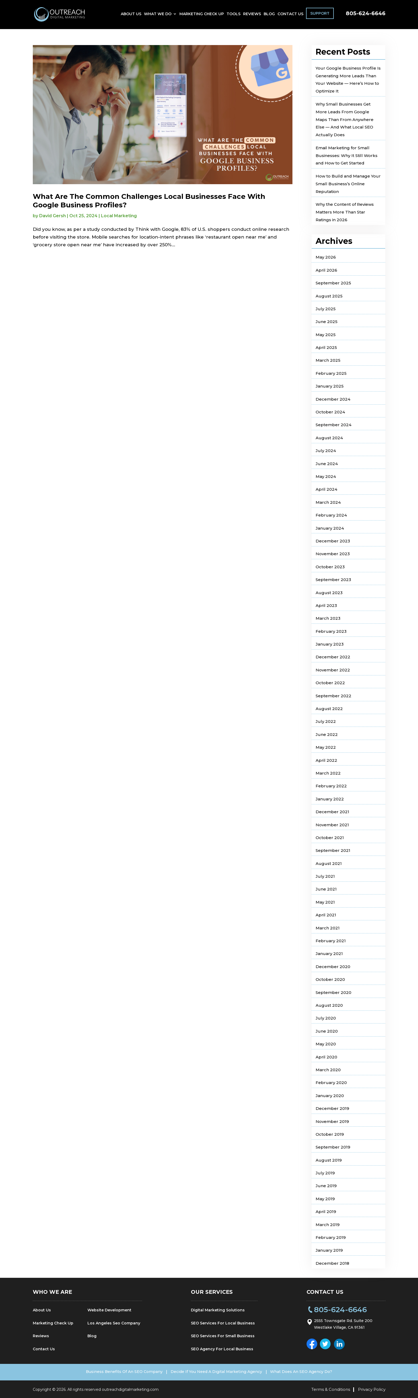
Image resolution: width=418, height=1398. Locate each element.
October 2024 (330, 411)
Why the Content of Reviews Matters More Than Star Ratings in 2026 (345, 212)
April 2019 (326, 1211)
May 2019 (325, 1198)
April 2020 (326, 1056)
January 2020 (330, 1095)
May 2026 (326, 257)
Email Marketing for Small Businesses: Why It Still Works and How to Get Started (346, 155)
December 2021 (332, 811)
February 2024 (331, 515)
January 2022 (330, 798)
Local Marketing (119, 215)
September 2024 (333, 424)
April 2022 (326, 760)
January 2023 (330, 644)
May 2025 (326, 334)
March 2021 (328, 927)
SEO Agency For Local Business (222, 1349)
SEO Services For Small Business (223, 1335)
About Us (131, 15)
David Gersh (52, 215)
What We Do (157, 15)
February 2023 (331, 631)
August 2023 (329, 592)
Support (319, 14)
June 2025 (326, 321)
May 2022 (326, 747)
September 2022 (333, 695)
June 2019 (326, 1185)
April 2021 (326, 914)
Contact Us (290, 15)
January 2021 (329, 953)
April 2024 (326, 489)
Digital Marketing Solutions (218, 1310)
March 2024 (328, 502)
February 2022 (331, 785)
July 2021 (325, 876)
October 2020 (330, 979)
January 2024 (330, 528)
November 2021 (332, 824)
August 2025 (329, 296)
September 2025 (333, 282)
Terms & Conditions (330, 1388)
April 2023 (326, 605)
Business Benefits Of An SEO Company (118, 1371)
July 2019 (325, 1172)
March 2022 (328, 773)
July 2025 (326, 308)
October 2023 (330, 566)
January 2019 (329, 1250)
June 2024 (327, 463)
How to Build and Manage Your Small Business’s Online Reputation (348, 184)
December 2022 (333, 656)
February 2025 (331, 373)
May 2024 (326, 476)
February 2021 (331, 940)
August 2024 (329, 437)
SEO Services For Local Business (223, 1323)
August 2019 (329, 1160)
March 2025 (328, 360)
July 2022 (326, 721)
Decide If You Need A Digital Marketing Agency (216, 1371)
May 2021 (325, 902)
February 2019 (331, 1237)
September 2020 (333, 992)
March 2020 (328, 1069)
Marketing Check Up (201, 15)
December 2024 (333, 399)
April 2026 (326, 270)
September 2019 (333, 1147)
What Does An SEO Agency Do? (307, 1371)
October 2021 (330, 837)
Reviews (252, 15)
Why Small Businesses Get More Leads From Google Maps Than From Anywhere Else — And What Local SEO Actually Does (344, 120)
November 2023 (333, 553)
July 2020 (326, 1018)
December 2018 (332, 1263)
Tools (233, 15)
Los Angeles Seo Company (113, 1323)
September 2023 (333, 579)
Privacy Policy (371, 1388)
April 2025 (326, 347)
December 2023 (333, 540)
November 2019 (332, 1121)
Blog (269, 15)
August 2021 (329, 863)
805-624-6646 (365, 14)
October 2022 (330, 682)
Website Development (109, 1310)
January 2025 (330, 386)
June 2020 (327, 1031)
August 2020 (329, 1005)
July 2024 (326, 450)
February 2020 (331, 1082)
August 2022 (329, 708)
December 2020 (333, 966)
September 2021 (333, 850)
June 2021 (326, 889)
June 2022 (327, 734)
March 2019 (328, 1224)
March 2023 (328, 618)
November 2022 (333, 669)
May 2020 (326, 1043)
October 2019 (330, 1134)
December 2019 (332, 1108)
